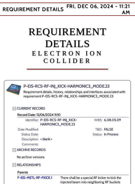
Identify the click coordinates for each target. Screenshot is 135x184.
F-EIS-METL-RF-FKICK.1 (34, 178)
